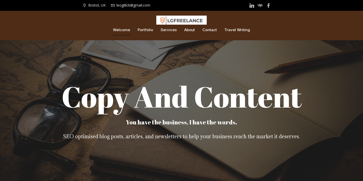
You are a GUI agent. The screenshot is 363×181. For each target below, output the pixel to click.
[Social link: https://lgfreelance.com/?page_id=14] (252, 5)
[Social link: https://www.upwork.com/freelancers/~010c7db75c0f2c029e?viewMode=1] (261, 5)
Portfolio (145, 30)
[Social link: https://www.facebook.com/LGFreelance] (269, 5)
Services (169, 30)
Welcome (121, 30)
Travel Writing (237, 30)
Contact (209, 30)
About (189, 30)
